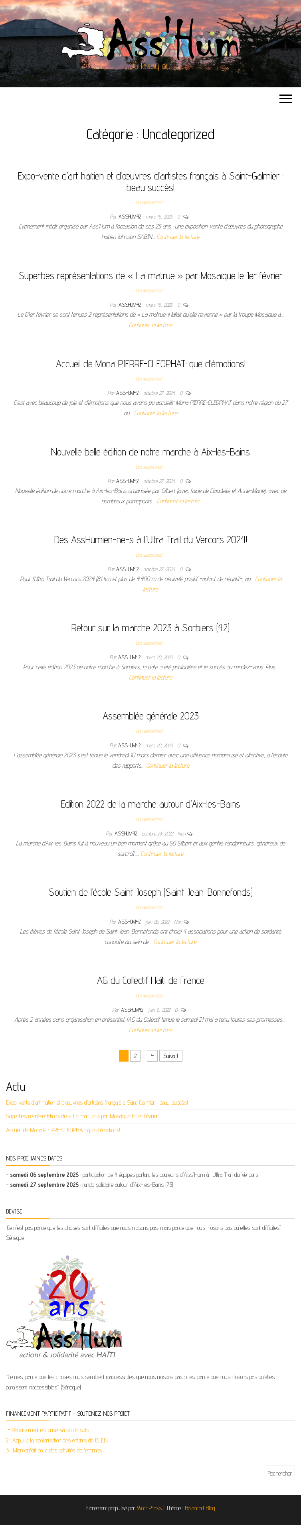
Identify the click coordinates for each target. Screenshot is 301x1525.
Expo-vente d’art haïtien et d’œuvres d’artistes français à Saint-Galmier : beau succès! (150, 181)
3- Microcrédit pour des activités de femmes (54, 1450)
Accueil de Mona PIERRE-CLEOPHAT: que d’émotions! (151, 363)
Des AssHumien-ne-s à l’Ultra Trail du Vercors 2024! (150, 539)
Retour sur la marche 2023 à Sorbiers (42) (150, 627)
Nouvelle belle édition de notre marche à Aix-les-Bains (150, 451)
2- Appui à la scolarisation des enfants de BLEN (57, 1440)
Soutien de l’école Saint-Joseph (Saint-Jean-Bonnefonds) (151, 892)
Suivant (170, 1056)
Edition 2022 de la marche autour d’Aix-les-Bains (150, 804)
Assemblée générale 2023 (151, 715)
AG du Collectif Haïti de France (150, 980)
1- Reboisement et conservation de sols (47, 1430)
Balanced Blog (200, 1508)
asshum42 (131, 216)
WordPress (149, 1508)
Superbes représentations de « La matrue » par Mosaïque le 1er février (151, 275)
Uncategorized (149, 202)
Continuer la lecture (178, 236)
